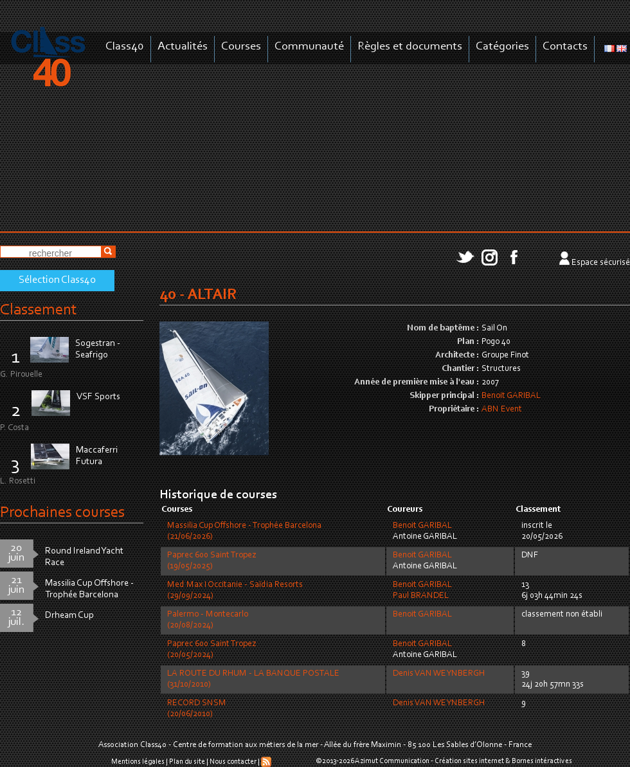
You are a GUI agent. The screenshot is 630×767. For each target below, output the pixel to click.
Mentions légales (138, 762)
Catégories (502, 47)
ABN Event (502, 409)
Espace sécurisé (601, 262)
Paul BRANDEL (421, 595)
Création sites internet (469, 761)
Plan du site (187, 762)
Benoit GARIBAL (511, 396)
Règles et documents (409, 47)
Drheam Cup (69, 615)
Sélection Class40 (57, 280)
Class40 (124, 47)
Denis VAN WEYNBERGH (439, 673)
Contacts (565, 47)
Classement (38, 310)
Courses (241, 47)
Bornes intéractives (542, 761)
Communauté (309, 47)
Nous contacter (233, 762)
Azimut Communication (392, 761)
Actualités (183, 47)
